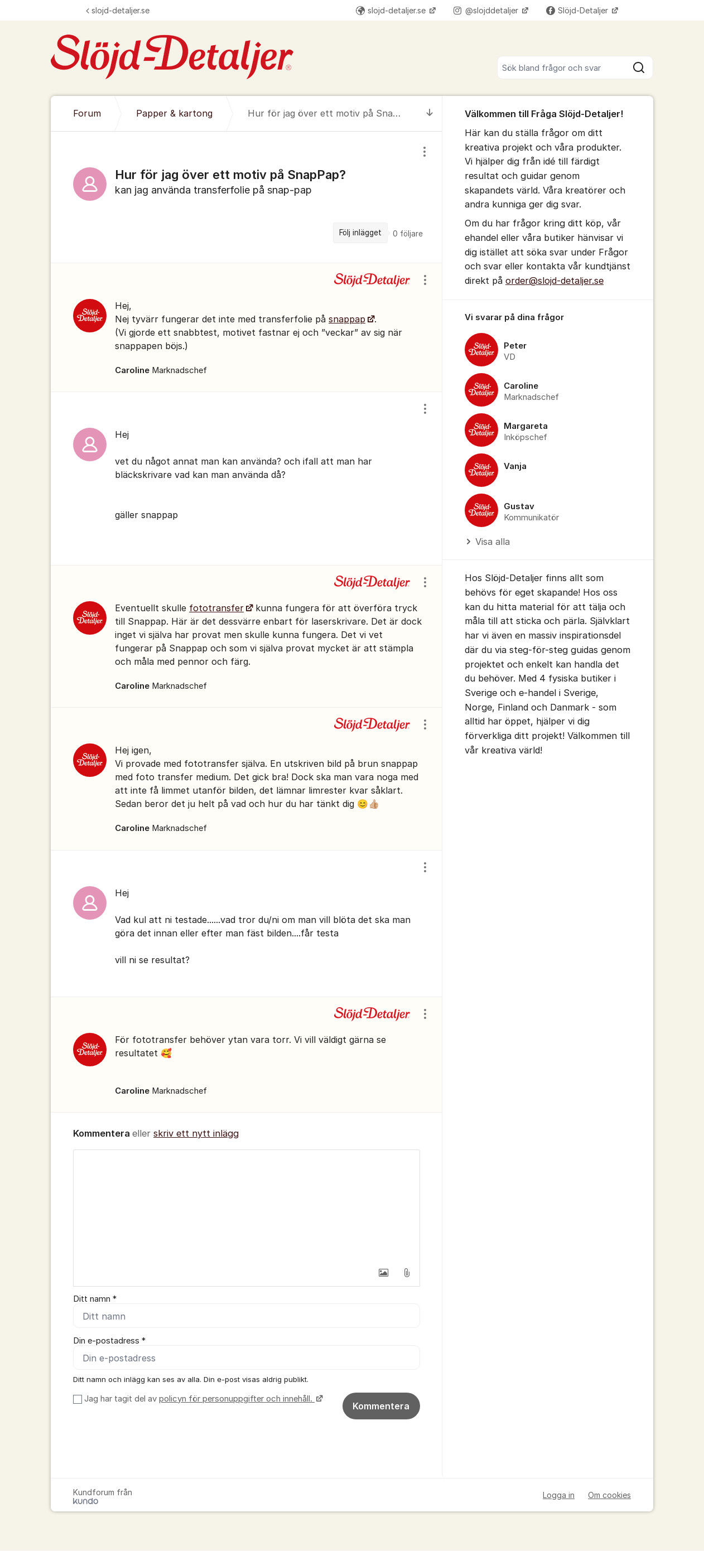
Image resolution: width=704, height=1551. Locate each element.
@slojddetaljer (487, 10)
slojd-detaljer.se (118, 10)
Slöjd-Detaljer (578, 10)
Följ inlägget (360, 232)
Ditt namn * (95, 1299)
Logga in (559, 1495)
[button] (383, 1273)
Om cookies (609, 1495)
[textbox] (246, 1206)
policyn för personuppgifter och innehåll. (237, 1399)
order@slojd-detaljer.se (554, 280)
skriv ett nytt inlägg (196, 1133)
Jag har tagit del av (202, 1399)
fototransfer (216, 607)
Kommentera (381, 1406)
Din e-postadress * (109, 1341)
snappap (347, 319)
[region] (246, 197)
